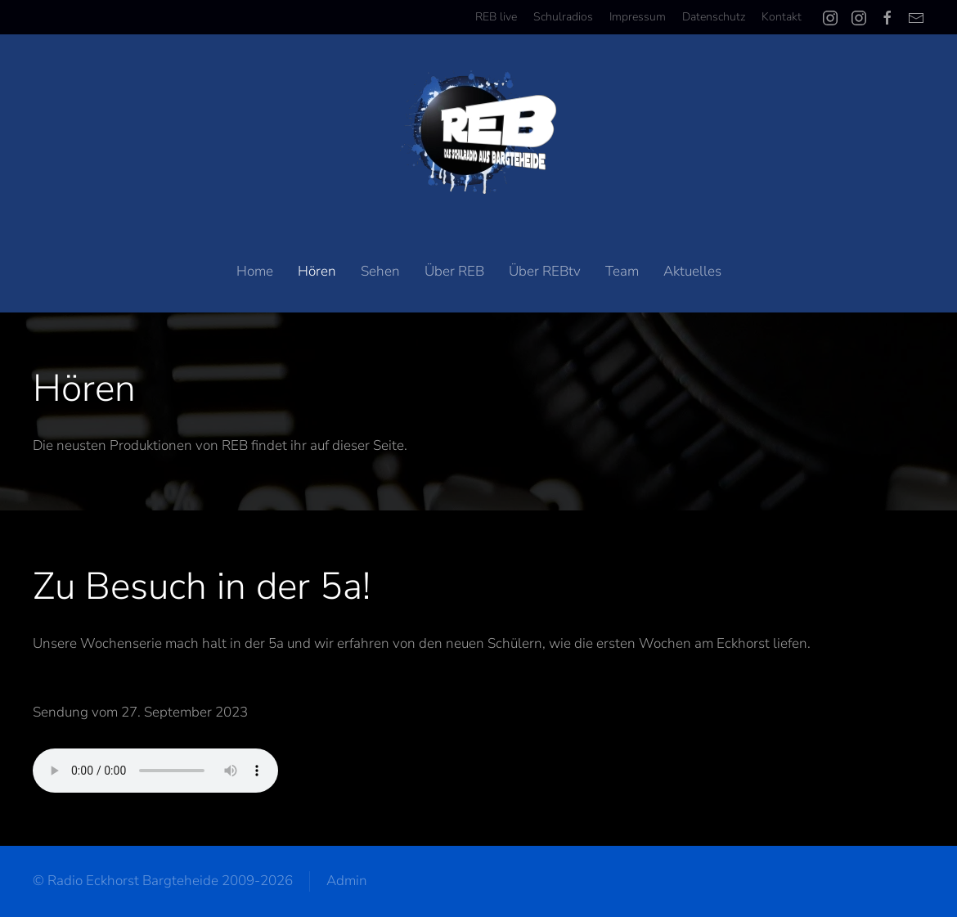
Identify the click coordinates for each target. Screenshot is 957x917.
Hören (317, 271)
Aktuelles (692, 271)
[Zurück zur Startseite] (478, 132)
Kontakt (782, 17)
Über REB (454, 271)
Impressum (637, 17)
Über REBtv (545, 271)
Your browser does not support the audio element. (155, 770)
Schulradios (563, 17)
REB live (496, 17)
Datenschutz (713, 17)
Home (254, 271)
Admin (346, 880)
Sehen (380, 271)
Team (622, 271)
